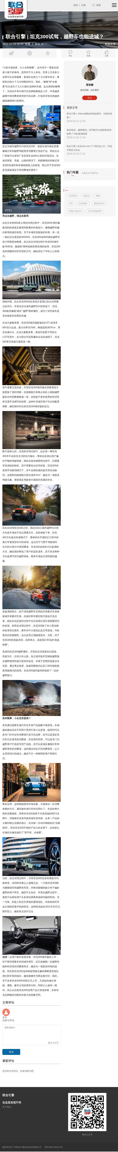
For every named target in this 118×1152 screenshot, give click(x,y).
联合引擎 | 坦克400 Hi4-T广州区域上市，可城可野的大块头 (89, 148)
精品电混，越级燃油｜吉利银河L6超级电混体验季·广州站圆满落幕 (89, 132)
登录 (4, 1017)
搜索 (98, 5)
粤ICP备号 (54, 1147)
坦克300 (73, 196)
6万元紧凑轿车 (95, 211)
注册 (83, 5)
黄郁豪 (90, 84)
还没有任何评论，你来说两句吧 (19, 1071)
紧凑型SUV (99, 203)
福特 (98, 196)
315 (70, 203)
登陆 (74, 5)
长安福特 (83, 203)
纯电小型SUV (75, 211)
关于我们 (7, 1107)
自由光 (86, 196)
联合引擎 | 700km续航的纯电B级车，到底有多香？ (89, 115)
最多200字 (53, 1043)
